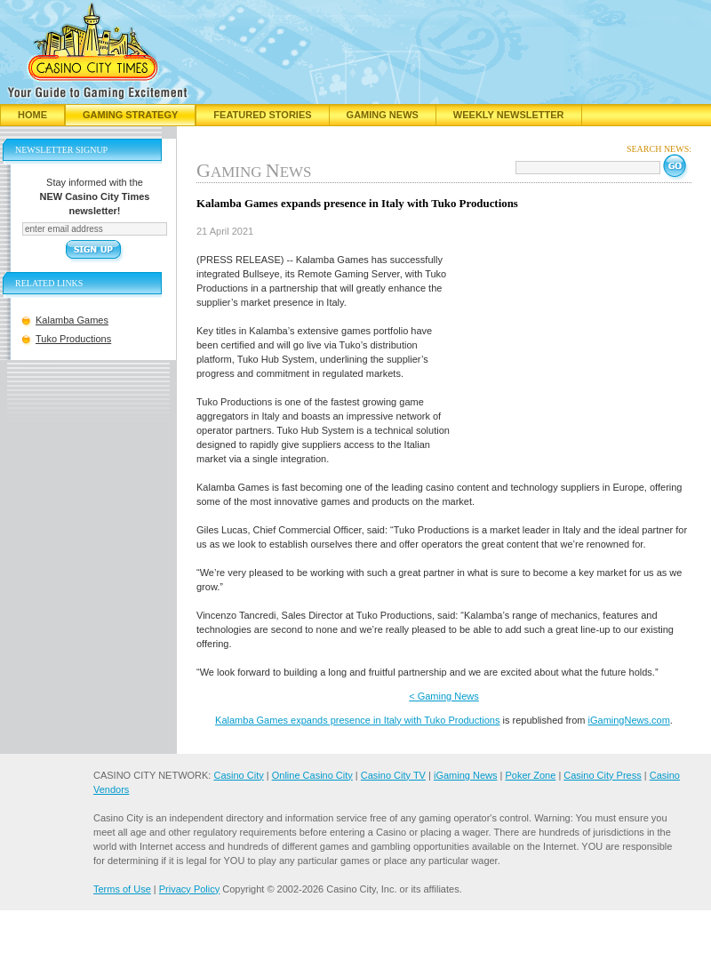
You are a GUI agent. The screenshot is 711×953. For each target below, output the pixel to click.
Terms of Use (122, 889)
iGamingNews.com (629, 720)
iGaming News (466, 775)
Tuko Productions (73, 338)
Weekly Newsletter (508, 114)
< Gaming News (444, 696)
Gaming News (383, 114)
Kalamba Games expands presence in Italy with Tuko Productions (357, 720)
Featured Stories (262, 114)
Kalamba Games (72, 320)
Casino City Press (602, 775)
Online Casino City (312, 775)
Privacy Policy (189, 889)
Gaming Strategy (130, 114)
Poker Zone (530, 775)
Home (32, 114)
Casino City (238, 775)
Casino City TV (393, 775)
